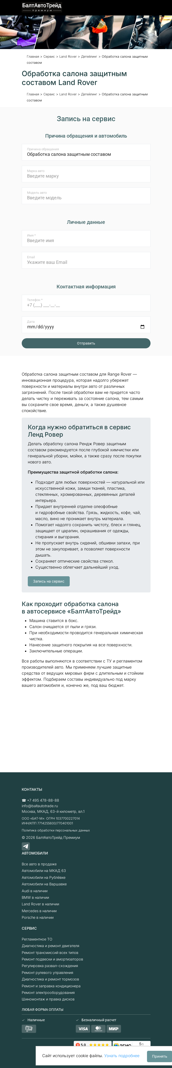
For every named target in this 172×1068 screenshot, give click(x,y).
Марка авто (35, 171)
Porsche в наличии (38, 917)
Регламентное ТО (37, 939)
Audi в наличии (34, 891)
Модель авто (37, 193)
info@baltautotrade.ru (40, 806)
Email (31, 257)
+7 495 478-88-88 (43, 800)
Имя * (31, 235)
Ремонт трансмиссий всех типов (50, 952)
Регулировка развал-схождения (50, 966)
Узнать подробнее (121, 1055)
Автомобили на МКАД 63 (44, 870)
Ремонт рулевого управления (47, 972)
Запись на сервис (48, 581)
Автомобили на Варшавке (44, 884)
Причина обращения (43, 149)
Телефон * (35, 300)
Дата (31, 322)
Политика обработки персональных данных (56, 830)
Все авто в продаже (39, 864)
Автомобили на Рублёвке (43, 877)
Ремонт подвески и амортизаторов (52, 959)
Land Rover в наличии (40, 904)
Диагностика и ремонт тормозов (50, 979)
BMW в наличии (35, 897)
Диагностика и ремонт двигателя (50, 946)
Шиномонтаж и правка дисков (48, 999)
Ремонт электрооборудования (48, 992)
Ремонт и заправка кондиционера (51, 986)
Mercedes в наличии (39, 911)
